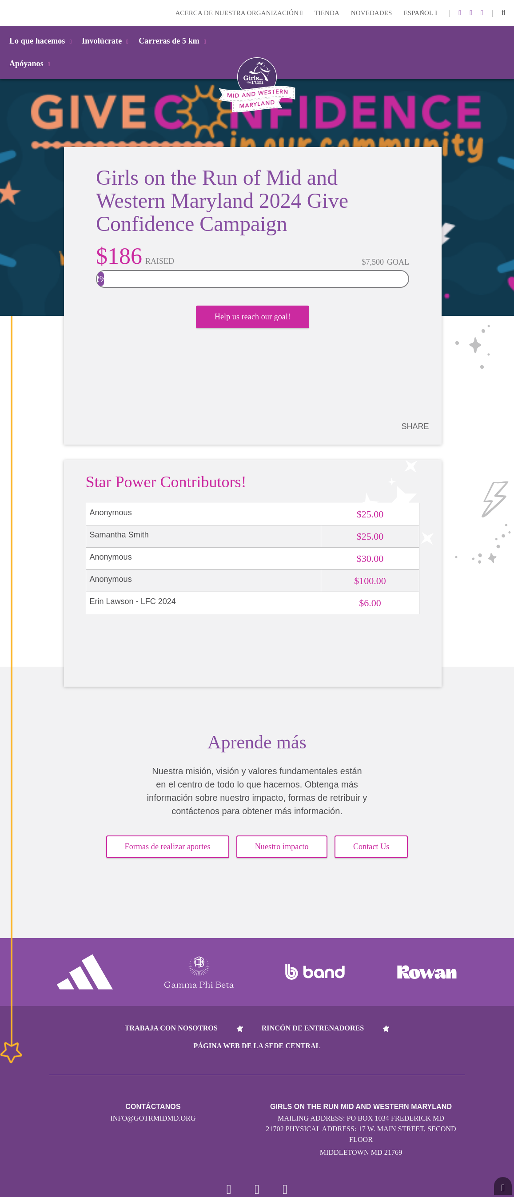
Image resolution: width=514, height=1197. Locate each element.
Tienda (326, 12)
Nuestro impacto (282, 847)
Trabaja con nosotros (171, 1028)
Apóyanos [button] (31, 63)
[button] (504, 13)
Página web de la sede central (257, 1046)
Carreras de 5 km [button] (174, 40)
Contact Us (371, 847)
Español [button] (420, 12)
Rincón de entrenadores (313, 1028)
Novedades (371, 12)
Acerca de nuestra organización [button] (239, 12)
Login (8, 12)
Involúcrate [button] (106, 40)
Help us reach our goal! (253, 317)
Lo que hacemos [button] (42, 40)
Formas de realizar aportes (168, 847)
